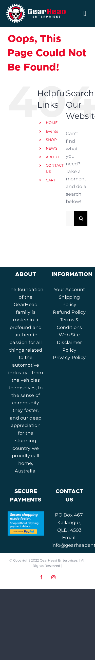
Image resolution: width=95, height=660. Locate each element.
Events (52, 131)
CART (51, 180)
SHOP (51, 139)
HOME (52, 122)
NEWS (52, 148)
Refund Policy (69, 312)
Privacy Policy (69, 357)
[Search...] (70, 218)
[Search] (81, 218)
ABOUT (52, 157)
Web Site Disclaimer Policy (69, 342)
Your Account (69, 289)
